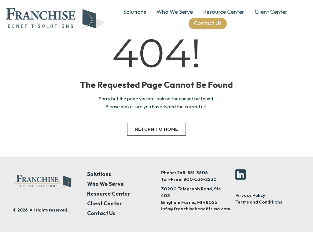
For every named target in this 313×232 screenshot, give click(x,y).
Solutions (134, 11)
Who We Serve (174, 11)
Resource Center (223, 11)
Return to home (156, 129)
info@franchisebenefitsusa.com (195, 208)
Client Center (271, 11)
